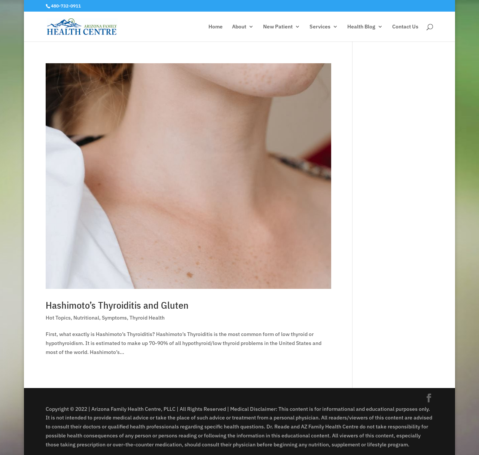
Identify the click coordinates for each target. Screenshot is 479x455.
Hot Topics (58, 317)
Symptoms (114, 317)
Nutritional (86, 317)
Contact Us (405, 27)
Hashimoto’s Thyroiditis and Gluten (117, 305)
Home (215, 27)
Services (319, 27)
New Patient (278, 27)
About (239, 27)
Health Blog (361, 27)
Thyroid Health (147, 317)
